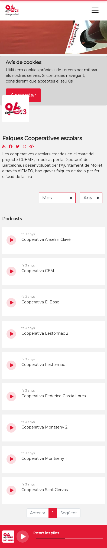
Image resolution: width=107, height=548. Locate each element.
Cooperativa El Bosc (40, 302)
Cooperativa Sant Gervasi (45, 489)
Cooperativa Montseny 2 (44, 427)
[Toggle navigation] (95, 10)
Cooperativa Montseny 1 (44, 458)
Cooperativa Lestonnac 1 (44, 364)
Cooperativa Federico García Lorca (53, 395)
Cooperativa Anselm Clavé (46, 239)
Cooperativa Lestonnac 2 (44, 333)
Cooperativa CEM (37, 270)
